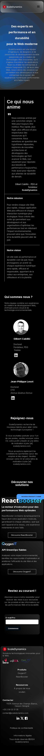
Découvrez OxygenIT (22, 571)
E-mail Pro (10, 618)
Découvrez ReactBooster (22, 535)
